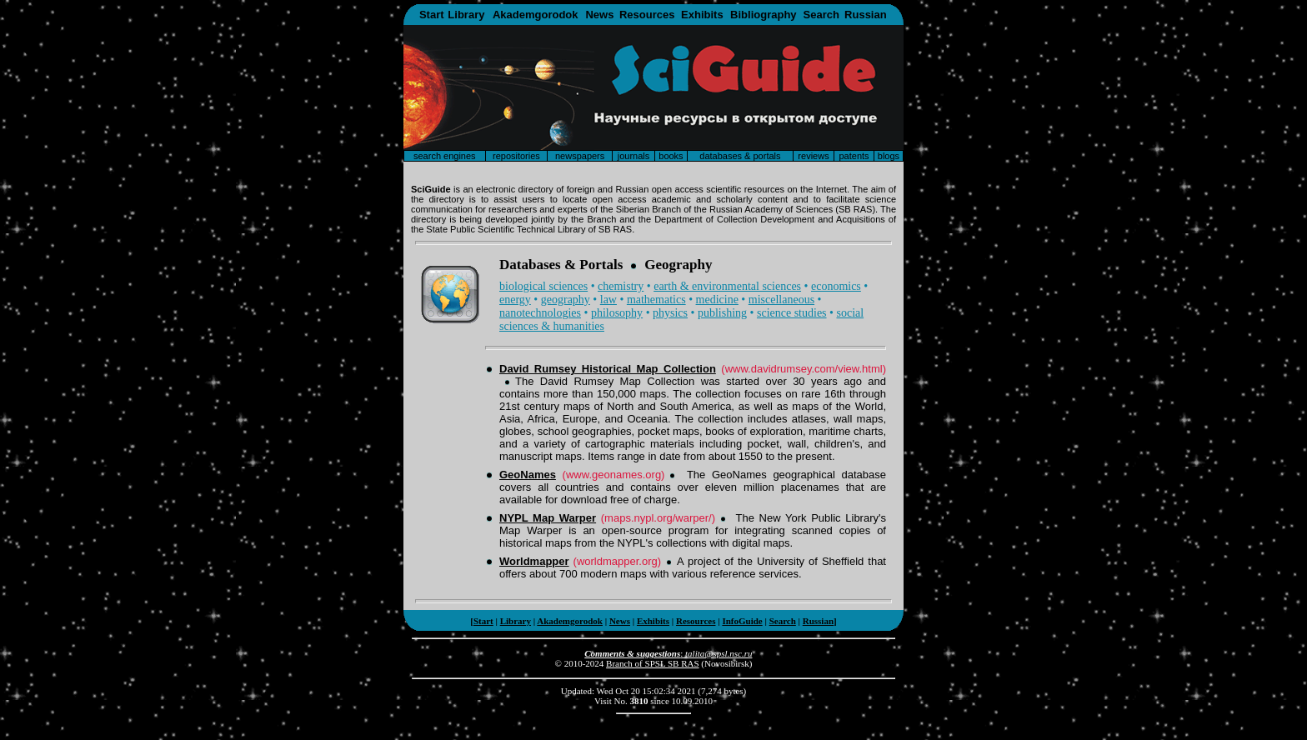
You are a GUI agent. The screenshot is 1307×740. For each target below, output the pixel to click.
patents (854, 156)
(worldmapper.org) (617, 561)
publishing (722, 313)
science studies (792, 313)
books (671, 156)
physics (670, 313)
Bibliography (763, 14)
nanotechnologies (540, 313)
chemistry (620, 286)
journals (634, 156)
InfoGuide (742, 621)
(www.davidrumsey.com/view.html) (803, 368)
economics (836, 286)
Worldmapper (534, 561)
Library (466, 14)
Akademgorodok (535, 14)
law (608, 299)
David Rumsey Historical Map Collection (607, 368)
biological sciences (543, 286)
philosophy (617, 313)
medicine (717, 299)
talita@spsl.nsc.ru (718, 653)
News (599, 14)
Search (821, 14)
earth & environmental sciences (727, 286)
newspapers (579, 156)
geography (565, 299)
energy (515, 299)
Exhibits (702, 14)
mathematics (656, 299)
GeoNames (527, 474)
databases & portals (739, 156)
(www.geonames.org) (614, 474)
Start (431, 14)
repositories (516, 156)
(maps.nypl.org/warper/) (658, 518)
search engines (444, 156)
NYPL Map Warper (547, 518)
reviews (813, 156)
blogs (888, 156)
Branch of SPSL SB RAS (652, 663)
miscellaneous (781, 299)
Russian (865, 14)
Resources (646, 14)
